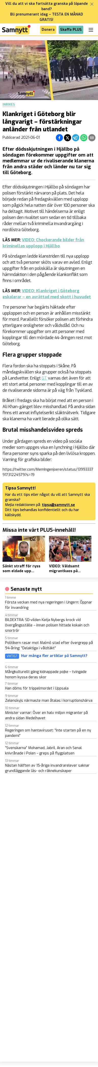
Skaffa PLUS (71, 29)
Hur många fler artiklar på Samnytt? (54, 656)
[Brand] (16, 29)
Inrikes (9, 105)
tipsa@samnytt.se (58, 504)
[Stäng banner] (92, 4)
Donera (48, 29)
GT (44, 378)
